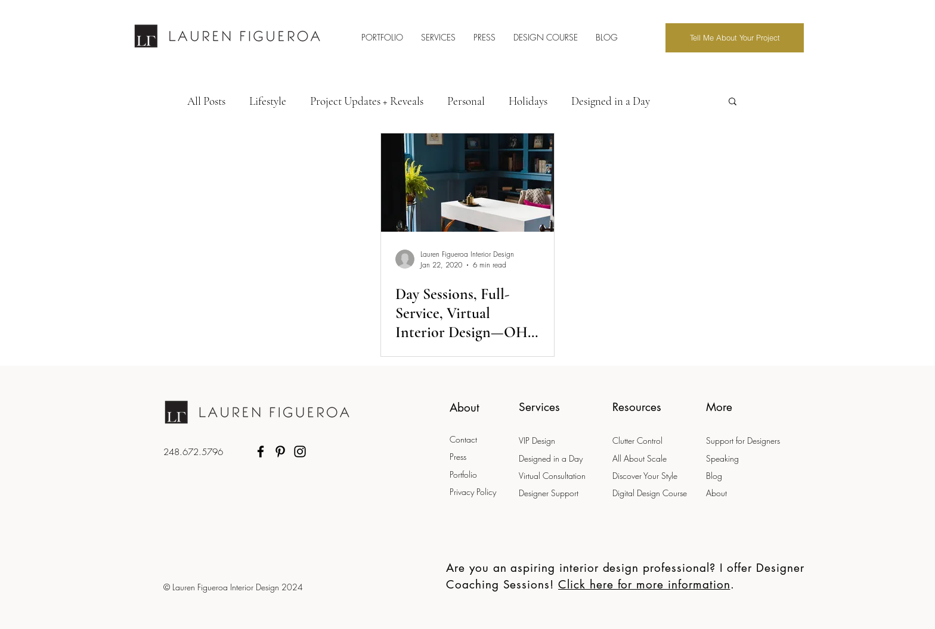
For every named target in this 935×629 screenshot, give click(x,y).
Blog (714, 475)
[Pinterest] (280, 451)
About (716, 493)
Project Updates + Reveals (366, 101)
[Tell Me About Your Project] (734, 37)
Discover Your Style (644, 475)
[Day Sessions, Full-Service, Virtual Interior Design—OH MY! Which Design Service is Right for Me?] (467, 182)
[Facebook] (260, 451)
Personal (466, 101)
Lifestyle (267, 101)
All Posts (206, 101)
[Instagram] (300, 451)
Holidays (528, 101)
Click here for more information (644, 584)
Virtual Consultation (553, 475)
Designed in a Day (610, 101)
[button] (732, 102)
